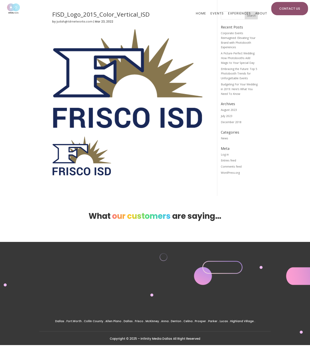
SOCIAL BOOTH (244, 298)
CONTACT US (289, 8)
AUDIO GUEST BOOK (244, 310)
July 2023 (226, 116)
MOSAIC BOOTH (244, 304)
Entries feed (228, 160)
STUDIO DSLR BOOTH (244, 292)
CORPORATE (184, 285)
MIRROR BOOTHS (244, 286)
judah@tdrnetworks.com (75, 22)
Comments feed (231, 166)
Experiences (239, 14)
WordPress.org (230, 173)
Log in (225, 154)
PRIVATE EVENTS (185, 279)
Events (217, 14)
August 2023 (229, 110)
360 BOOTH (244, 279)
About (261, 14)
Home (201, 14)
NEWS (184, 297)
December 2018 (231, 122)
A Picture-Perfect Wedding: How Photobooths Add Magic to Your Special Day (238, 58)
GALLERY (185, 291)
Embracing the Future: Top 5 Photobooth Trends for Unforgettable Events (239, 73)
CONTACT (185, 304)
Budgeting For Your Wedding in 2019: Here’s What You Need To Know (239, 89)
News (224, 138)
